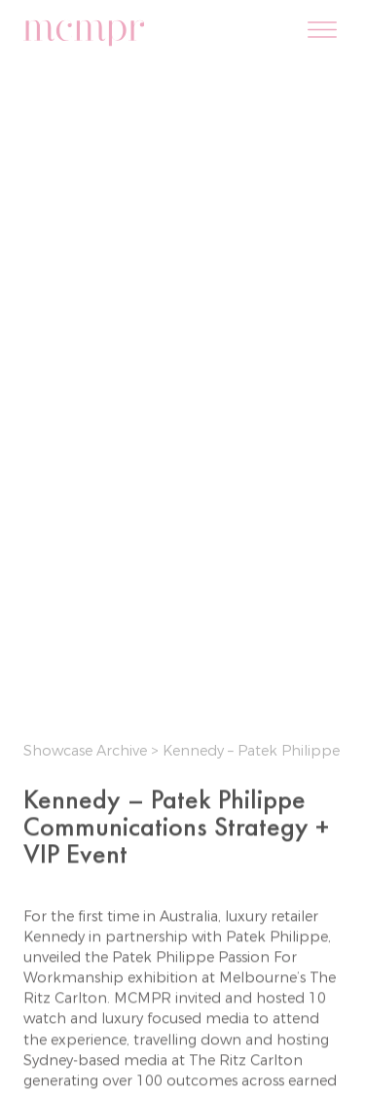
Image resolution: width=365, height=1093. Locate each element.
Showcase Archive (87, 750)
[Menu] (322, 31)
